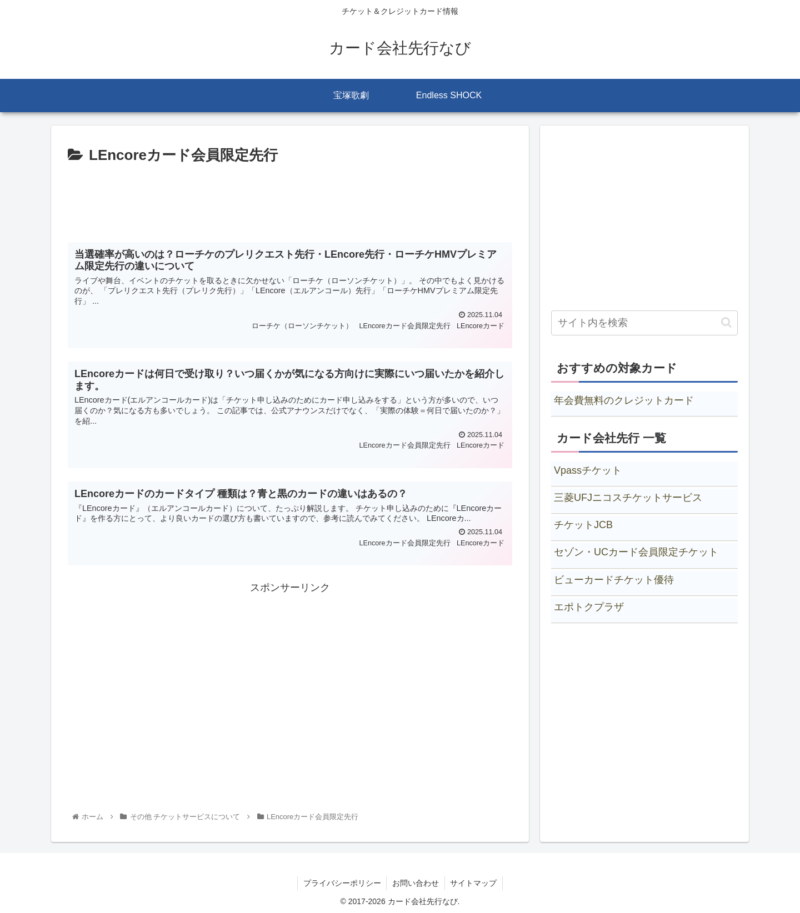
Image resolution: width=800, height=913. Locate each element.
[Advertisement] (290, 199)
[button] (726, 322)
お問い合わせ (415, 883)
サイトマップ (474, 883)
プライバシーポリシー (342, 883)
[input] (644, 322)
